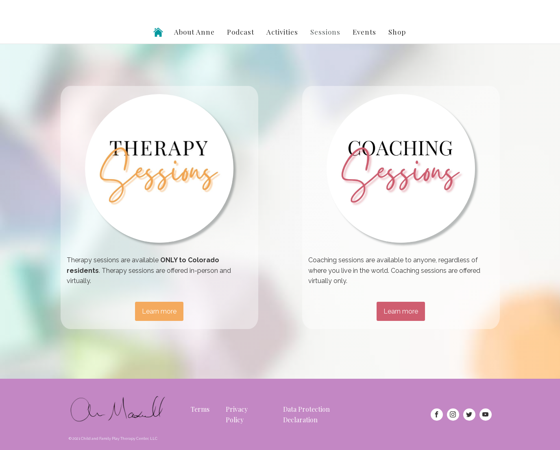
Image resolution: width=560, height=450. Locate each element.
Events (364, 31)
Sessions (325, 31)
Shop (397, 31)
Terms (200, 409)
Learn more (159, 311)
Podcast (240, 31)
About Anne (194, 31)
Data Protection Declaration (306, 414)
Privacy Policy (237, 414)
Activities (282, 31)
